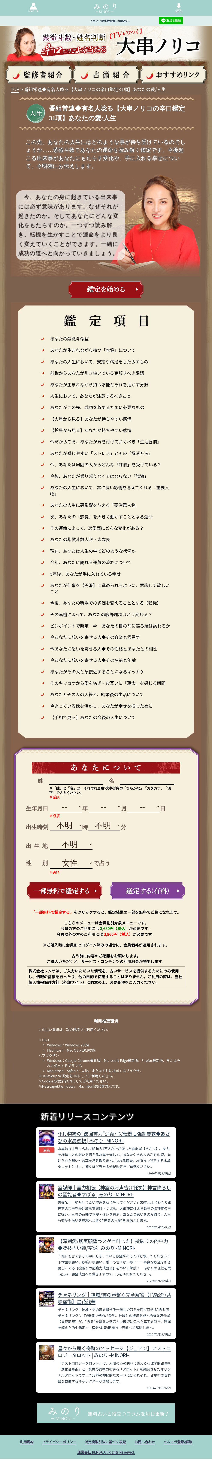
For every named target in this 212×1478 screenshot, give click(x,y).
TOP (15, 89)
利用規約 (27, 1441)
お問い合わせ (144, 1441)
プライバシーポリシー (59, 1441)
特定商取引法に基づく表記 (105, 1441)
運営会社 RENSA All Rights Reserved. (106, 1452)
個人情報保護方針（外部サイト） (57, 982)
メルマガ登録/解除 (177, 1441)
